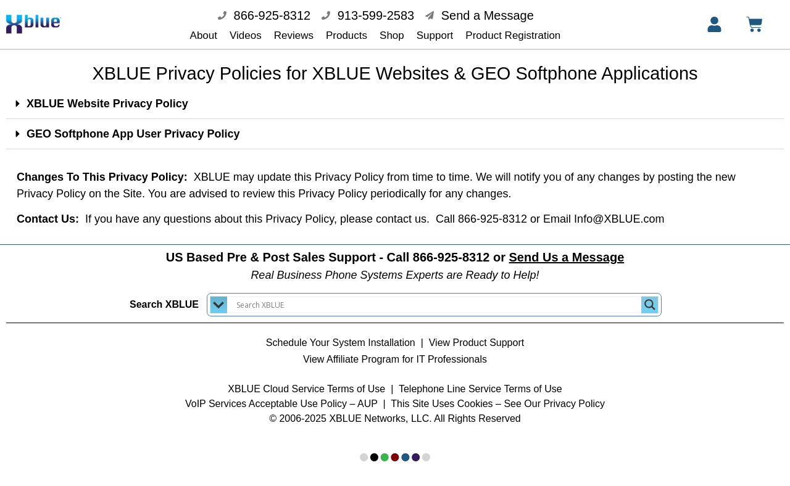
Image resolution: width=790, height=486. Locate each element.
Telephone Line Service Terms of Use (480, 380)
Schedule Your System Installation (340, 334)
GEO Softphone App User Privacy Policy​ (133, 125)
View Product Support (476, 334)
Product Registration (512, 35)
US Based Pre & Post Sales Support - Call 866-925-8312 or (395, 248)
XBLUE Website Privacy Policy (107, 95)
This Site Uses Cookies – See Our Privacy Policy (498, 395)
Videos (246, 35)
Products (346, 35)
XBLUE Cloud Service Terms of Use (306, 380)
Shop (392, 35)
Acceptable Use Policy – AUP (314, 395)
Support (435, 35)
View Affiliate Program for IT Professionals (395, 350)
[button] (395, 95)
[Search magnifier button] (650, 296)
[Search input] (437, 296)
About (203, 35)
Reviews (294, 35)
